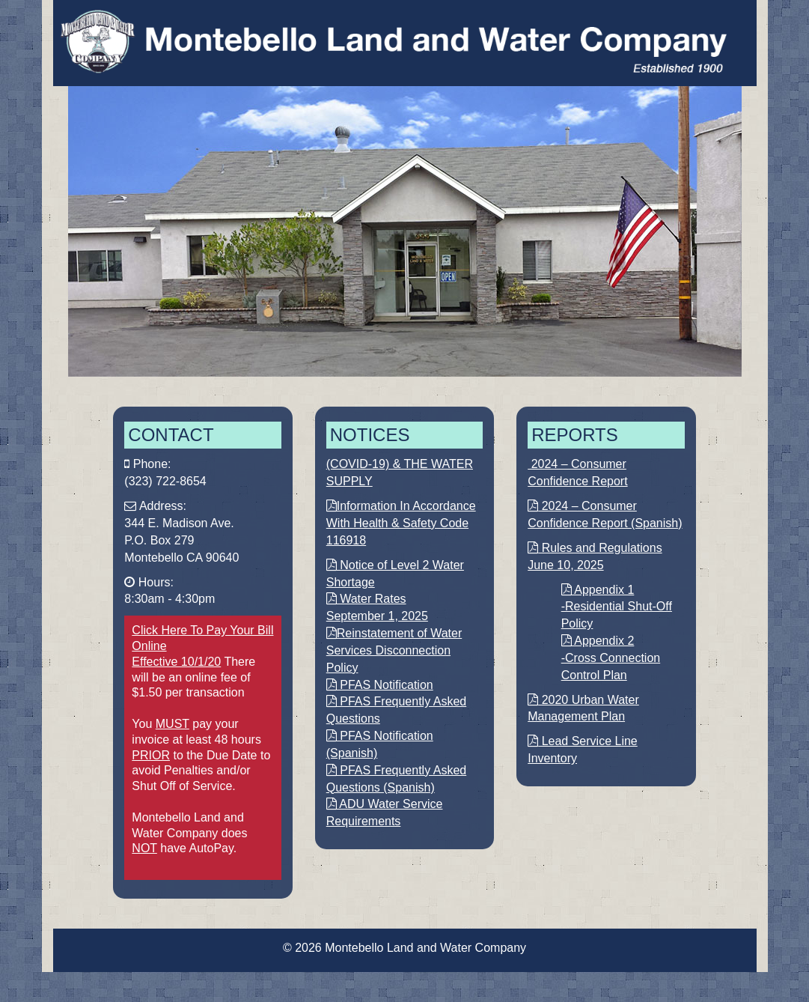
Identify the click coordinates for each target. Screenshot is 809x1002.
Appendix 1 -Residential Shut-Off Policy (616, 607)
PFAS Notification (379, 684)
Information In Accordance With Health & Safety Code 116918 (401, 523)
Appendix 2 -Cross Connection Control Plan (611, 657)
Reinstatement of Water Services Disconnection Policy (394, 650)
